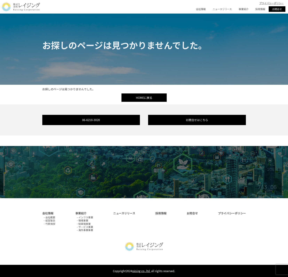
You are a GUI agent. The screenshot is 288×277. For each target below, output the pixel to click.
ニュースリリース (222, 9)
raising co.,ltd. (141, 271)
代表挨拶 (50, 223)
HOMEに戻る (144, 98)
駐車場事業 (84, 223)
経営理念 (50, 220)
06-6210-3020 (91, 120)
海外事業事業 (85, 230)
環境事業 (83, 220)
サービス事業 (85, 227)
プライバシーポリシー (271, 3)
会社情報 (201, 9)
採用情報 (260, 9)
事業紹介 (243, 9)
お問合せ (277, 9)
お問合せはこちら (197, 120)
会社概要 (50, 217)
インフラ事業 (85, 217)
